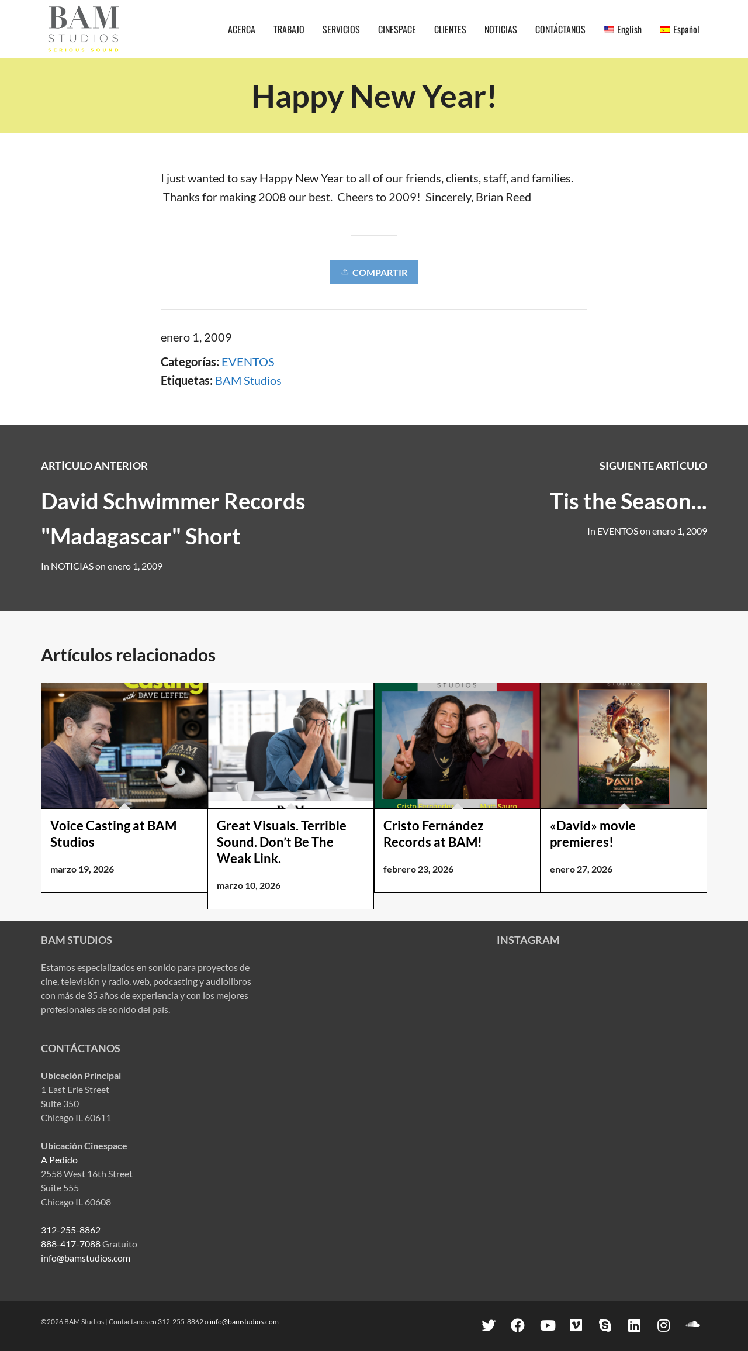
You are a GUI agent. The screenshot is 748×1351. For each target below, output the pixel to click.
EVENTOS (248, 361)
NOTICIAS (72, 565)
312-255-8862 (71, 1229)
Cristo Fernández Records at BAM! (433, 834)
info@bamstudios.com (85, 1257)
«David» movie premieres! (593, 834)
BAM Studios (248, 380)
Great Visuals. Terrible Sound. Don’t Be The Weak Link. (282, 842)
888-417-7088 (71, 1243)
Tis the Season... (628, 500)
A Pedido (59, 1159)
